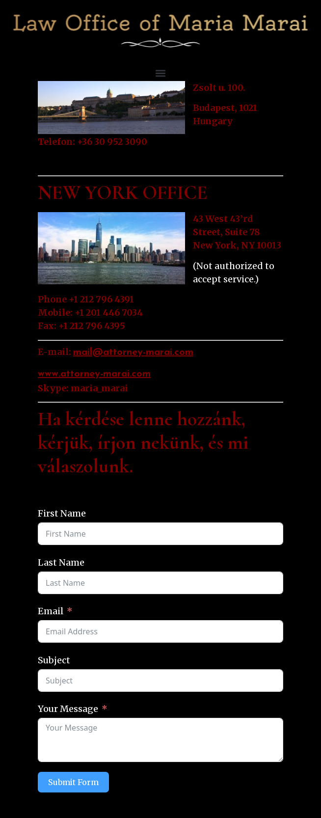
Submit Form (73, 782)
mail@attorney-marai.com (133, 352)
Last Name (61, 562)
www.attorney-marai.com (94, 374)
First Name (62, 513)
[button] (161, 73)
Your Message (68, 708)
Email (50, 611)
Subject (54, 660)
